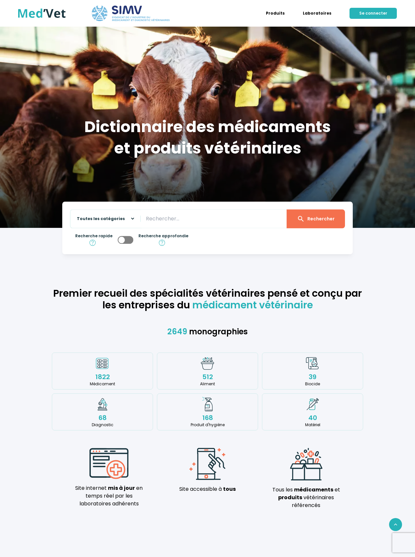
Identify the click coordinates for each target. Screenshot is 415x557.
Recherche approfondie (163, 236)
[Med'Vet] (42, 13)
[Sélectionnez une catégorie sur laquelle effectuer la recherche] (102, 219)
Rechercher (316, 219)
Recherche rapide (94, 236)
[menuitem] (275, 13)
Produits (275, 13)
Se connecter (373, 13)
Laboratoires (317, 13)
